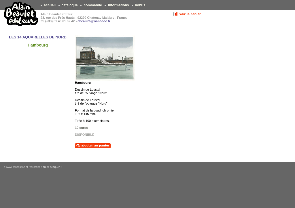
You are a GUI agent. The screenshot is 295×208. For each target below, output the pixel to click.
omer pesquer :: (52, 167)
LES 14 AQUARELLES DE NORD (38, 37)
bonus (140, 5)
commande (93, 5)
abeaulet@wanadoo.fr (93, 21)
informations (118, 5)
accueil (49, 5)
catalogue (70, 5)
